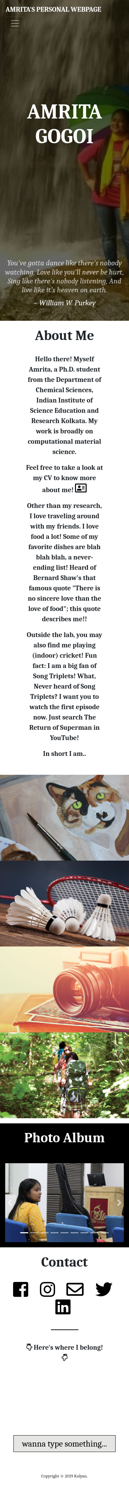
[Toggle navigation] (15, 23)
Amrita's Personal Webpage (53, 9)
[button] (9, 1202)
